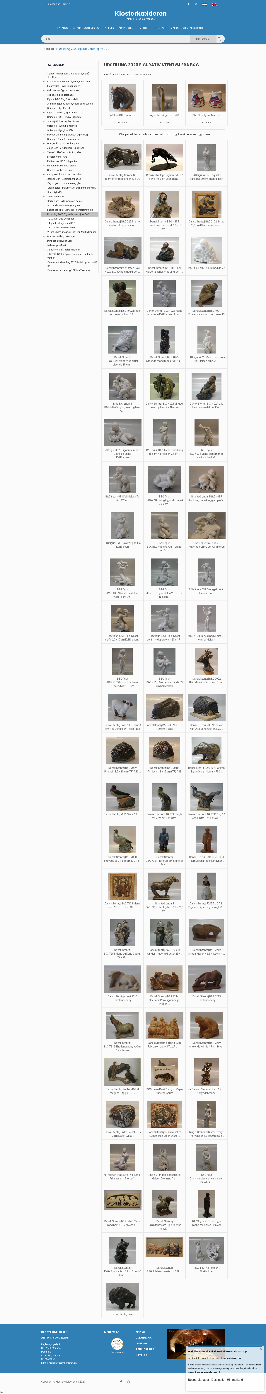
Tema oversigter (55, 196)
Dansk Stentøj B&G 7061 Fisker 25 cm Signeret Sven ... (164, 861)
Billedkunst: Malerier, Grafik (61, 165)
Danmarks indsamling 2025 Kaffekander (68, 270)
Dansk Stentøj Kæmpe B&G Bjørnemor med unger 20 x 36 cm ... (122, 179)
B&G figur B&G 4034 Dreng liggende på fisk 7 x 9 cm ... (164, 500)
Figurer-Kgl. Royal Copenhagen (63, 86)
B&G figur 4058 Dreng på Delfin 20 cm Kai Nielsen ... (164, 593)
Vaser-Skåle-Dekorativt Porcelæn (64, 152)
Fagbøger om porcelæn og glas (64, 183)
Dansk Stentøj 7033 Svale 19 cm (122, 814)
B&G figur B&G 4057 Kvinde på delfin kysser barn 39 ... (122, 593)
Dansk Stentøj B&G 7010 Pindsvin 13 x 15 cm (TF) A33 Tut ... (164, 771)
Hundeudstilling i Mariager (61, 236)
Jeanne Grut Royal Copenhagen (64, 178)
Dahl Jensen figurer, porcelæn (63, 90)
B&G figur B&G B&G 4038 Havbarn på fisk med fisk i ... (164, 547)
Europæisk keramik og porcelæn (64, 174)
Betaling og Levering (86, 28)
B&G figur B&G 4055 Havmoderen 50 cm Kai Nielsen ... (207, 547)
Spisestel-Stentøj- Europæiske (63, 139)
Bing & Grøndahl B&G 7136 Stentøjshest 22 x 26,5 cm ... (164, 907)
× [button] (261, 1349)
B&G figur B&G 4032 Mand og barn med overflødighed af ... (207, 454)
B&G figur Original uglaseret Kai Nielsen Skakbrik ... (206, 1178)
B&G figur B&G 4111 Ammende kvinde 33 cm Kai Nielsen (164, 682)
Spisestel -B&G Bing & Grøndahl (64, 117)
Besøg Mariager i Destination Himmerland (215, 1379)
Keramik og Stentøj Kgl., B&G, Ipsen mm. (68, 81)
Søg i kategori (203, 39)
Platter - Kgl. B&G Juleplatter (62, 161)
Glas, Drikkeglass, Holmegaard (63, 143)
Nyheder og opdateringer (60, 94)
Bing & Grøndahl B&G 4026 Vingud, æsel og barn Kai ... (122, 407)
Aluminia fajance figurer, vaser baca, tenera (70, 103)
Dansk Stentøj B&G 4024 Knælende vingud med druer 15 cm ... (206, 314)
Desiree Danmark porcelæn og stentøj (67, 134)
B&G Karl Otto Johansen (123, 115)
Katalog (62, 28)
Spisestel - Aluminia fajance (62, 125)
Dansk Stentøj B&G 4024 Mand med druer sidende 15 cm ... (122, 361)
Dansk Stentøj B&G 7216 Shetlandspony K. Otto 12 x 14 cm (122, 1046)
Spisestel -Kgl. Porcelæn (60, 108)
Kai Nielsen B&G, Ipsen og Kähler (64, 201)
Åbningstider (127, 28)
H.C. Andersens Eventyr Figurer (63, 205)
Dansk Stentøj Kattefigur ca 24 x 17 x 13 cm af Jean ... (122, 1271)
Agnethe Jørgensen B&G (164, 115)
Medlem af (111, 1332)
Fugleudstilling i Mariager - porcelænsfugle (70, 209)
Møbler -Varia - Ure (57, 156)
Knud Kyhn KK (54, 192)
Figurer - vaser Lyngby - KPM (62, 112)
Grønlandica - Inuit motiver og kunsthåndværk (71, 187)
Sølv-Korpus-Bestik (57, 245)
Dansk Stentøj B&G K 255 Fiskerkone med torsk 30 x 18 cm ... (164, 225)
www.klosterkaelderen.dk (204, 1372)
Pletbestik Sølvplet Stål (59, 240)
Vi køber (145, 28)
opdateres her (234, 1358)
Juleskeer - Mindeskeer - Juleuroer (65, 148)
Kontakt (160, 28)
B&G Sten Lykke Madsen (206, 115)
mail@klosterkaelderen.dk (63, 1362)
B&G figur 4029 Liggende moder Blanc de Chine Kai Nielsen (122, 454)
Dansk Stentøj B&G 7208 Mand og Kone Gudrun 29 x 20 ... (122, 954)
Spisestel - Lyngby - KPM (60, 130)
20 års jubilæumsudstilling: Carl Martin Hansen (71, 232)
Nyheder (109, 28)
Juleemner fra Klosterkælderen (63, 249)
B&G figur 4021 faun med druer (206, 268)
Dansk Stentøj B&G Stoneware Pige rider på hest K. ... (164, 1225)
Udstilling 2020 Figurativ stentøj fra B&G (68, 214)
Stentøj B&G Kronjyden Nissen (63, 121)
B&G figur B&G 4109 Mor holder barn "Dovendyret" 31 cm (122, 682)
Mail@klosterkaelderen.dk (187, 28)
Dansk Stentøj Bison (122, 1314)
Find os (141, 1332)
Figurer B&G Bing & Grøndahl (62, 99)
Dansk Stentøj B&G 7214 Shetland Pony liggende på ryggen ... (164, 1000)
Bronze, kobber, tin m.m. (60, 170)
